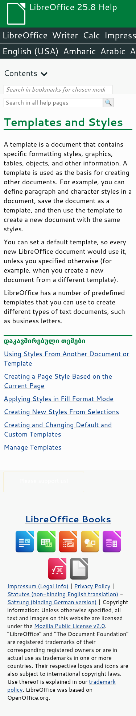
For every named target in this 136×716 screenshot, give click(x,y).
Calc (91, 35)
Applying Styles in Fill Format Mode (59, 398)
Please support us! (44, 480)
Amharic (79, 51)
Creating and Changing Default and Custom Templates (58, 429)
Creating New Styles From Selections (61, 411)
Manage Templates (33, 447)
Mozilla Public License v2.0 (69, 626)
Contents (20, 73)
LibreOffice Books (68, 519)
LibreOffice (25, 35)
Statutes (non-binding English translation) (62, 594)
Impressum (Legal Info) (38, 586)
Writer (65, 35)
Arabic (112, 51)
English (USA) (30, 51)
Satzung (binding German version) (52, 602)
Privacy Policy (92, 586)
